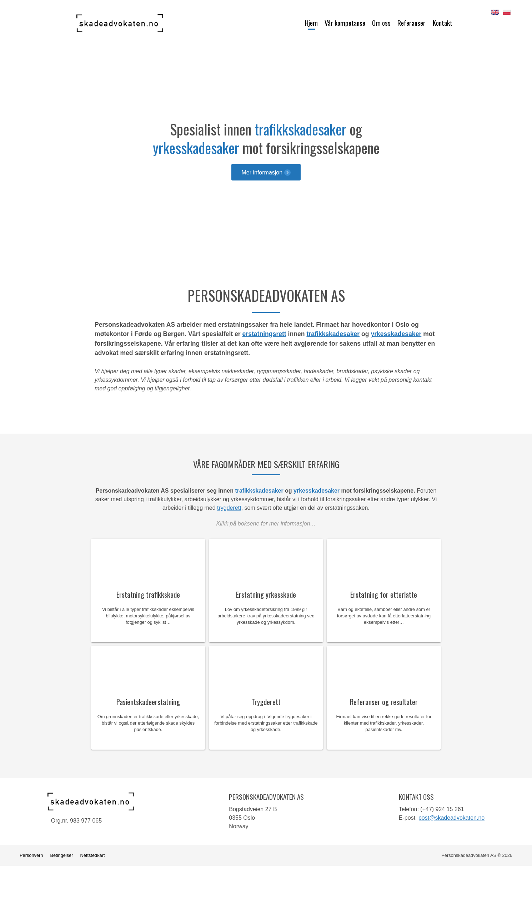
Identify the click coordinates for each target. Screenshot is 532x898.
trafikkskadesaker (300, 129)
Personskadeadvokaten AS (119, 23)
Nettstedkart (92, 855)
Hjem (311, 23)
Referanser (411, 23)
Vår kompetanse (345, 23)
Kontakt (442, 23)
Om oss (381, 23)
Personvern (31, 855)
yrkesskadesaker (196, 147)
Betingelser (61, 855)
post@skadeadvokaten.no (451, 818)
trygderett (229, 508)
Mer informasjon (265, 172)
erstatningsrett (264, 333)
